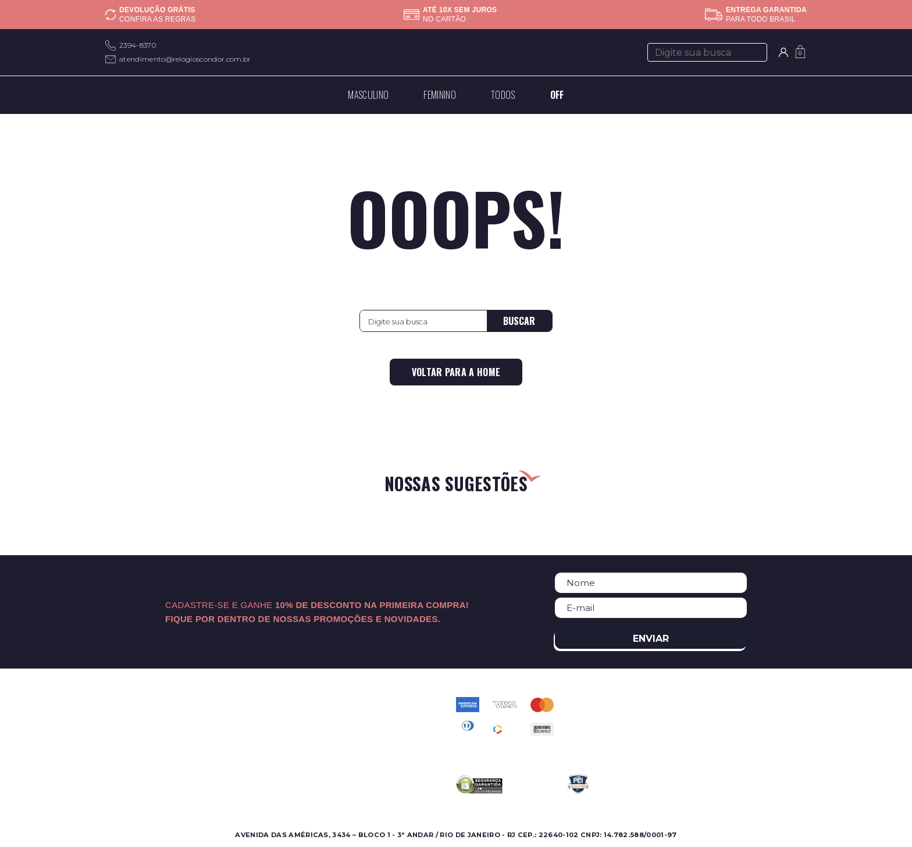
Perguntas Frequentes (373, 717)
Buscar (519, 321)
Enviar (651, 638)
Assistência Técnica (254, 745)
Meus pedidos (356, 745)
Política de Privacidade (375, 731)
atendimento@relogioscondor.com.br (185, 59)
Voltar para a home (456, 372)
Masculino (124, 703)
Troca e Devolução (366, 759)
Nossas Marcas (244, 731)
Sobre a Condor (247, 703)
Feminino (123, 717)
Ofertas (119, 731)
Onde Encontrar (247, 717)
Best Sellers (128, 759)
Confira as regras (157, 19)
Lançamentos (132, 745)
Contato (345, 703)
